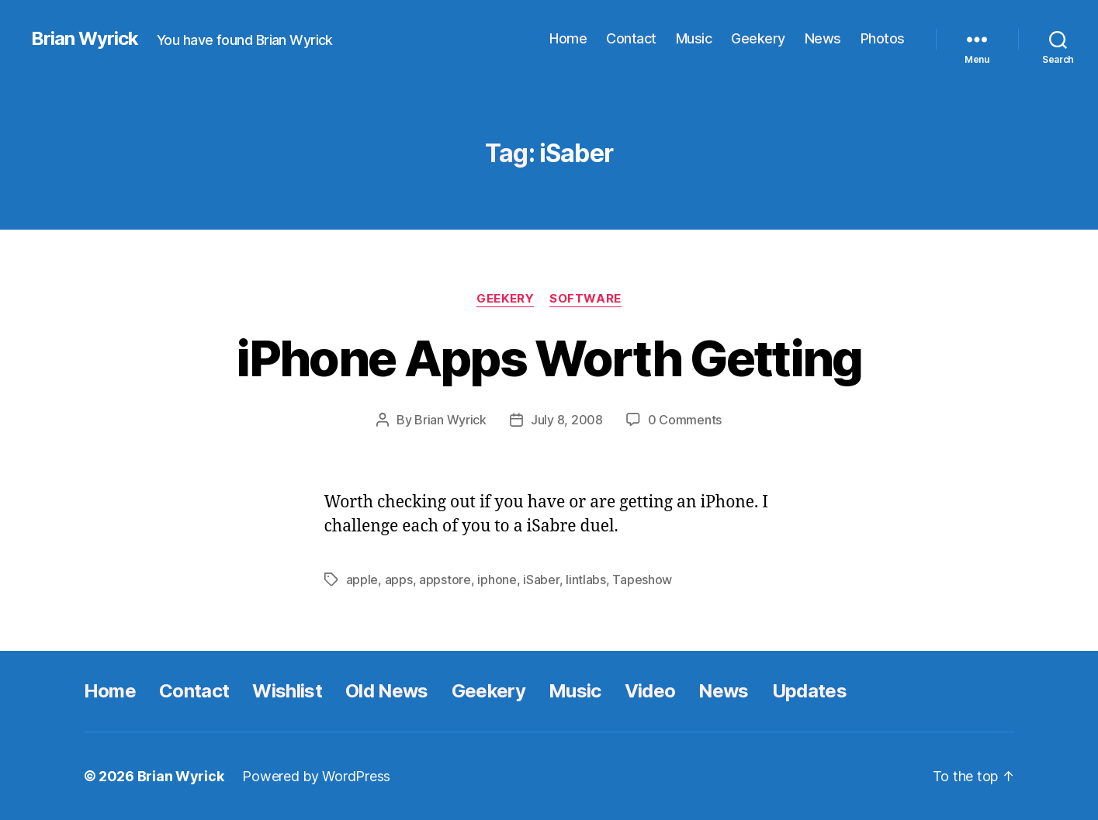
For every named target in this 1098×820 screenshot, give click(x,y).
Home (568, 38)
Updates (809, 691)
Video (650, 691)
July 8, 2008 (567, 419)
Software (585, 299)
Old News (386, 691)
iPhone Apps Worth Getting (549, 358)
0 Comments (685, 419)
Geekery (758, 38)
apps (399, 579)
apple (362, 579)
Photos (883, 38)
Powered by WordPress (316, 776)
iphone (496, 579)
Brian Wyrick (84, 38)
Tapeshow (642, 579)
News (823, 38)
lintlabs (586, 579)
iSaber (541, 579)
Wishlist (287, 691)
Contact (631, 38)
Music (694, 38)
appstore (445, 579)
